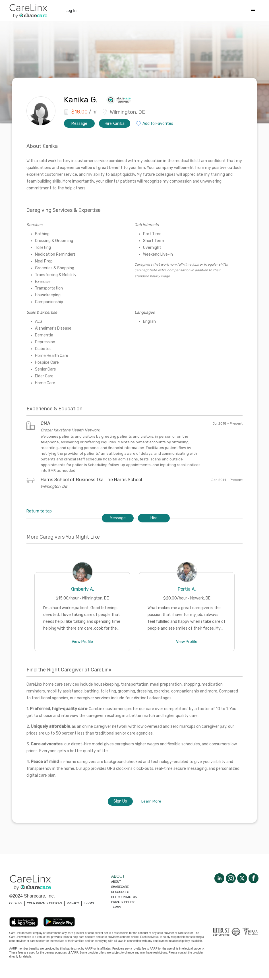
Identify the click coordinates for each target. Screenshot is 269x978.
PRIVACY (73, 903)
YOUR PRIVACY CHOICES (44, 903)
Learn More (151, 801)
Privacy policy (122, 902)
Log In (70, 11)
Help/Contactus (124, 897)
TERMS (89, 903)
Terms (116, 907)
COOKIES (15, 903)
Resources (120, 892)
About (116, 881)
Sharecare (120, 886)
